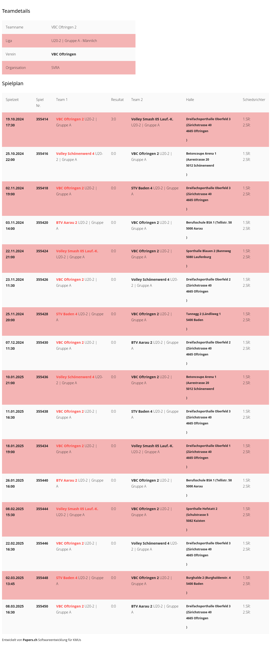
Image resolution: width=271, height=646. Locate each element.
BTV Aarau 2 (66, 222)
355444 (42, 508)
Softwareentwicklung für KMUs (52, 640)
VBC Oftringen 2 (70, 119)
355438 (42, 411)
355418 (42, 188)
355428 (42, 314)
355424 (42, 251)
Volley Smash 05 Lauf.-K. (152, 119)
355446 (42, 543)
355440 (42, 480)
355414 (42, 119)
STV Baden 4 (141, 188)
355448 (42, 577)
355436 (42, 376)
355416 (42, 153)
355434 (42, 445)
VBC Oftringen (63, 54)
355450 (42, 606)
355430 (42, 342)
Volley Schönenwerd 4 (75, 153)
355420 (42, 222)
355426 (42, 279)
